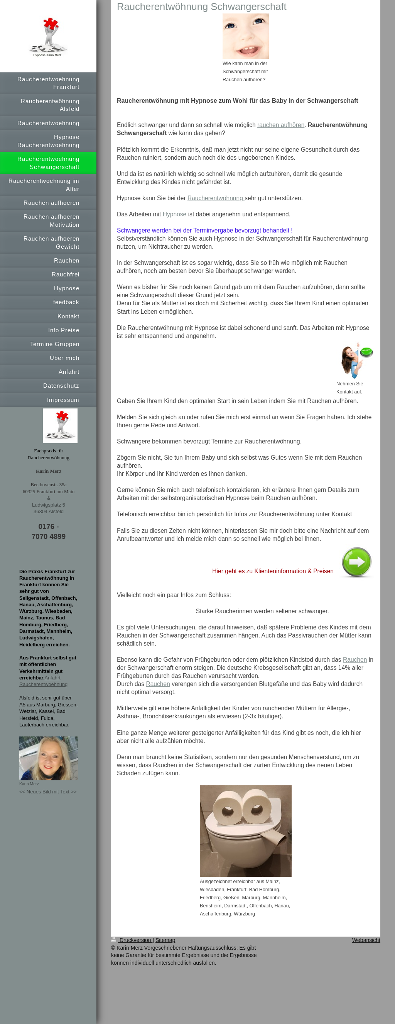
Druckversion (131, 940)
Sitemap (165, 940)
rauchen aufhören (280, 125)
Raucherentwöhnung (216, 198)
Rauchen (355, 659)
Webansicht (366, 940)
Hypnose (175, 214)
